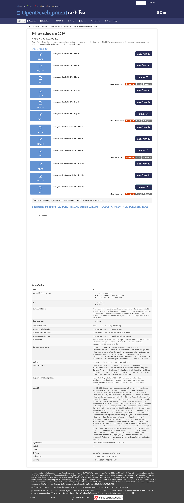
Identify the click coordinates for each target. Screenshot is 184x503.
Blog (115, 21)
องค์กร (36, 26)
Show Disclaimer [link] (117, 84)
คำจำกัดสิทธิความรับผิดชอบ (80, 498)
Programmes (96, 21)
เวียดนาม (57, 7)
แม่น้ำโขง (22, 7)
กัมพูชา (31, 7)
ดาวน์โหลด (143, 54)
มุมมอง (143, 77)
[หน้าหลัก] (29, 26)
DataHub (46, 21)
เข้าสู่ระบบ (151, 3)
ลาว (37, 7)
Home (22, 21)
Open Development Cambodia (56, 26)
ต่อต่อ (53, 497)
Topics (73, 21)
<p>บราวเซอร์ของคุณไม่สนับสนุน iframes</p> (92, 245)
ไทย (49, 7)
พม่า (43, 7)
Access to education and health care (66, 200)
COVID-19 (60, 21)
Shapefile (147, 84)
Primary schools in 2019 (85, 26)
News (109, 21)
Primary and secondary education (95, 200)
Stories (84, 21)
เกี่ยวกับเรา (33, 497)
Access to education (41, 200)
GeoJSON (130, 84)
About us (33, 21)
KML (138, 84)
